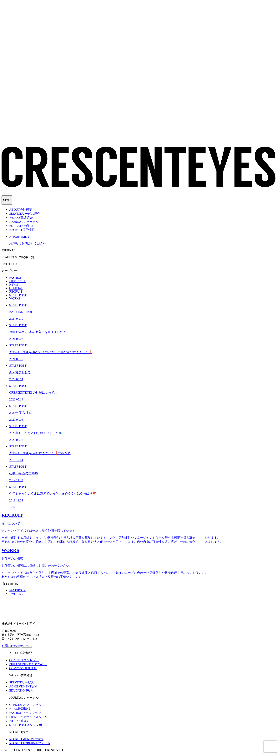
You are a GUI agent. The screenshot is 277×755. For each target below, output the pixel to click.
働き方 (19, 720)
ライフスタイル (28, 716)
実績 (23, 686)
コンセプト (24, 660)
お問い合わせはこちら (17, 645)
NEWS (13, 284)
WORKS (14, 298)
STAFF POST (18, 295)
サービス (21, 682)
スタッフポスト (28, 725)
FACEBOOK (17, 590)
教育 (21, 690)
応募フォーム (29, 743)
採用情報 (26, 739)
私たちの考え (28, 664)
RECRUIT (15, 291)
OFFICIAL (16, 288)
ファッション (25, 712)
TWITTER (16, 593)
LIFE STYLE (17, 281)
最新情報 (19, 708)
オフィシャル (25, 704)
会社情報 (23, 668)
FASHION (15, 277)
